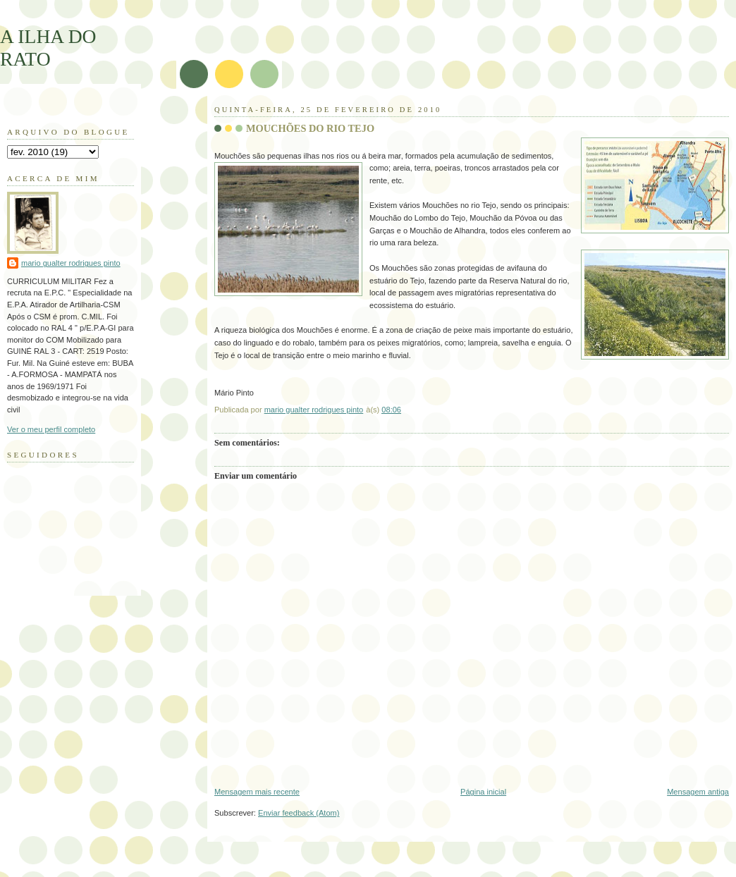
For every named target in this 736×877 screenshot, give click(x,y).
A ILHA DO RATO (48, 47)
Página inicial (483, 791)
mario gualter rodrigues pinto (71, 263)
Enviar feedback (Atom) (298, 813)
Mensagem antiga (698, 791)
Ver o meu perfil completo (51, 429)
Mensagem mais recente (257, 791)
